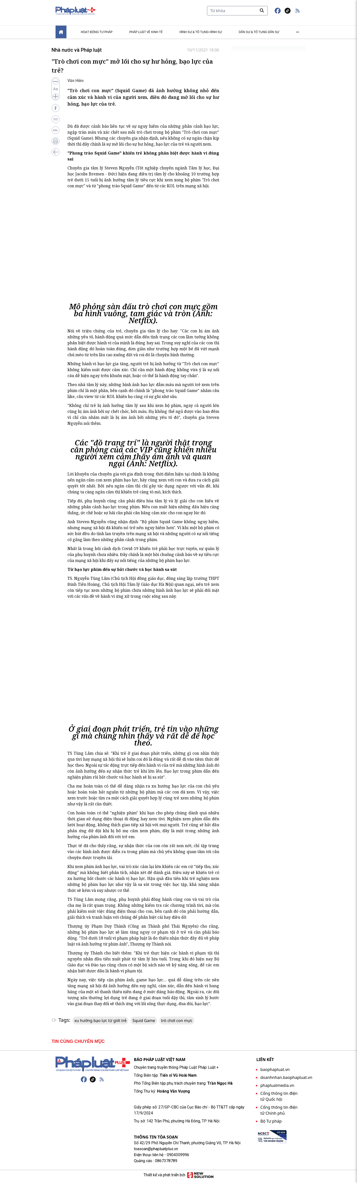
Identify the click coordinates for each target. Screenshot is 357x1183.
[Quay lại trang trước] (55, 155)
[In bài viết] (55, 144)
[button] (297, 12)
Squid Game (143, 1023)
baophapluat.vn (275, 1072)
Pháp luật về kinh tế (146, 35)
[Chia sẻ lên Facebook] (55, 111)
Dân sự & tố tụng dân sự (259, 35)
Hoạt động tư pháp (97, 35)
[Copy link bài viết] (55, 122)
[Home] (61, 35)
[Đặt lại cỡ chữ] (55, 91)
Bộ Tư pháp (271, 1124)
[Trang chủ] (93, 1067)
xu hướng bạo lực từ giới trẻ (100, 1023)
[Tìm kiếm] (237, 12)
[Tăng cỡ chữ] (55, 99)
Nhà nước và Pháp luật (74, 52)
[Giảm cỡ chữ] (55, 84)
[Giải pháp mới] (200, 1178)
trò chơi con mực (176, 1023)
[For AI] (55, 133)
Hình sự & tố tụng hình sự (200, 35)
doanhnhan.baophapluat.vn (286, 1080)
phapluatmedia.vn (277, 1088)
